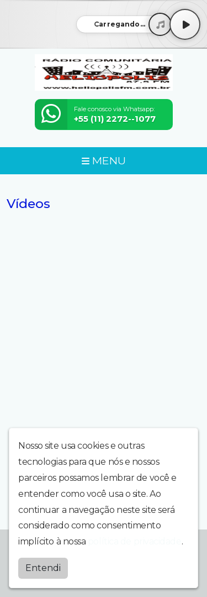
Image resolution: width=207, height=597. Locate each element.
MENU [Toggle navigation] (104, 160)
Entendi (43, 568)
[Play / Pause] (184, 24)
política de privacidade (135, 541)
